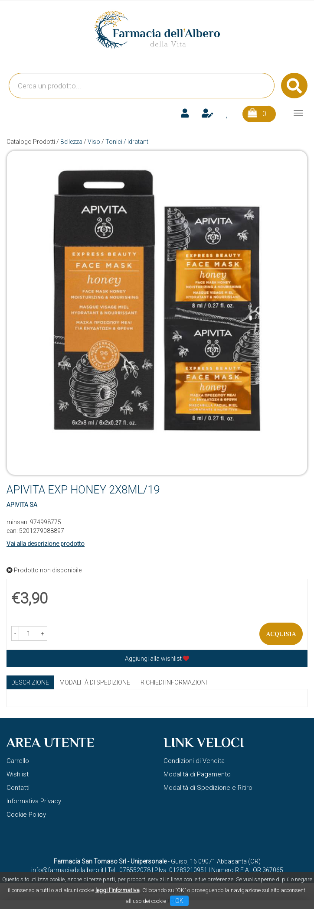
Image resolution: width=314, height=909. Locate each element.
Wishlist (18, 774)
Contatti (18, 788)
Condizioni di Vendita (194, 761)
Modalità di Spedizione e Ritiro (208, 788)
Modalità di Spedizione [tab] (94, 682)
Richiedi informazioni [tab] (174, 682)
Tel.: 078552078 (129, 870)
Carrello (18, 761)
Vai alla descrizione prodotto (46, 543)
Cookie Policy (26, 814)
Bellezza (71, 141)
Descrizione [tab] (30, 682)
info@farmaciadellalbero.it (67, 870)
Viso (94, 141)
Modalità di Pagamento (197, 774)
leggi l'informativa (117, 890)
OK (179, 900)
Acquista (281, 633)
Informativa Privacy (34, 801)
